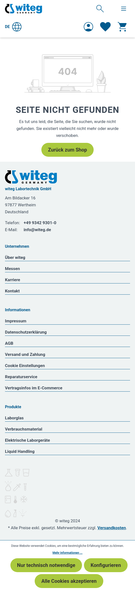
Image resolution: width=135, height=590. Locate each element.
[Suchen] (100, 8)
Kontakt (12, 290)
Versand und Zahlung (25, 354)
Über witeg (15, 257)
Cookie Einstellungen (25, 365)
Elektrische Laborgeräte (27, 440)
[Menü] (123, 8)
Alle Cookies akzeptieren (69, 581)
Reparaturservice (21, 376)
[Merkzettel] (105, 26)
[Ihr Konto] (88, 26)
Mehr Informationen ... (67, 553)
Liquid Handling (20, 451)
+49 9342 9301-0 (40, 222)
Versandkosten (111, 527)
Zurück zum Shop (67, 150)
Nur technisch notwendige (46, 565)
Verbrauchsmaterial (23, 429)
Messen (12, 268)
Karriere (12, 279)
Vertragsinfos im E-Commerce (33, 387)
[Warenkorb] (122, 26)
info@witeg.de (37, 229)
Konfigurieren (106, 565)
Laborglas (14, 417)
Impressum (15, 320)
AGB (9, 343)
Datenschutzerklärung (26, 332)
